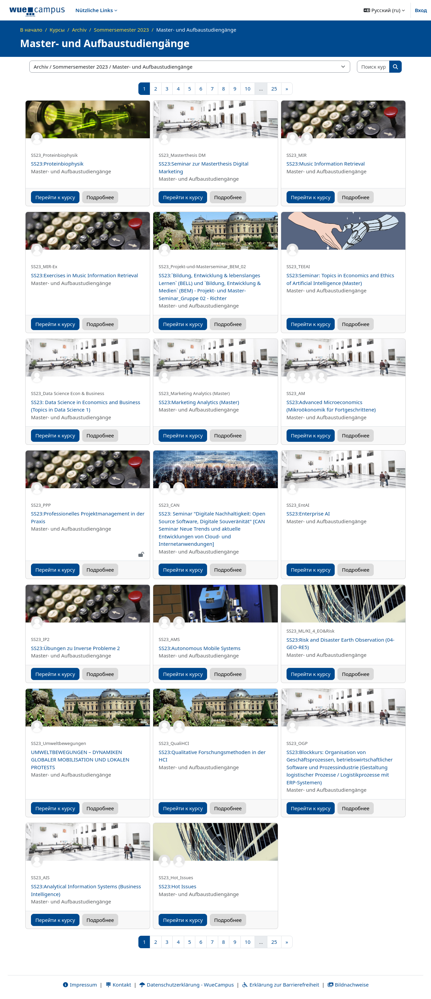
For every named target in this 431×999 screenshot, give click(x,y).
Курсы (57, 29)
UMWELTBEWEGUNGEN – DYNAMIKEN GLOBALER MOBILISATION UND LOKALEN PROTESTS (80, 760)
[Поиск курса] (373, 67)
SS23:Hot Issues (177, 886)
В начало (31, 29)
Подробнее (100, 197)
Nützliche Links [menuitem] (94, 10)
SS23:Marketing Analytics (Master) (199, 402)
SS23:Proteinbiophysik (57, 163)
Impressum (79, 984)
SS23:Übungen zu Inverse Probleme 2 (75, 648)
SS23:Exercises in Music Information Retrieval (84, 275)
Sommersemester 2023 (121, 29)
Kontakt (118, 984)
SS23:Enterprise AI (308, 513)
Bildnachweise (348, 984)
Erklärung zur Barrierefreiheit (280, 984)
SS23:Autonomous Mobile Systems (199, 648)
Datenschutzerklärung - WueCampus (186, 984)
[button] (384, 10)
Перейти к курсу (55, 197)
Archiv (79, 29)
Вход (421, 10)
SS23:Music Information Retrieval (326, 163)
